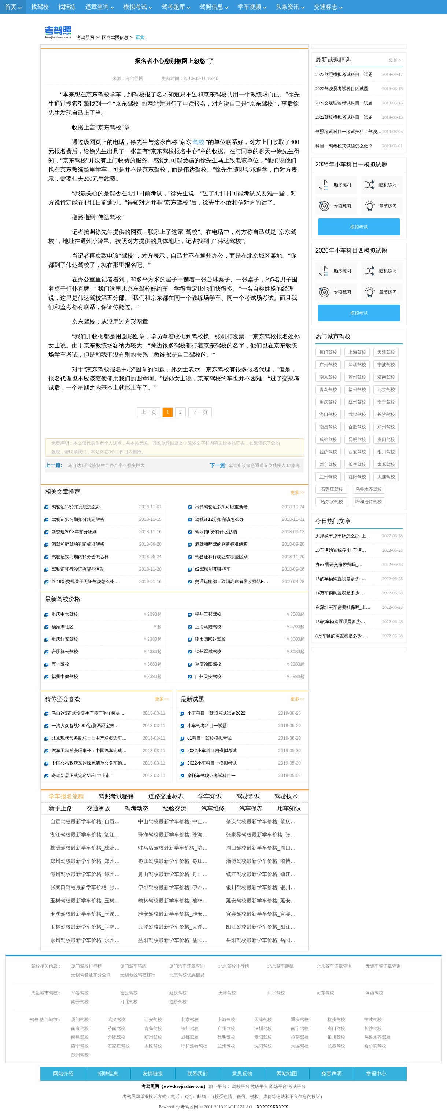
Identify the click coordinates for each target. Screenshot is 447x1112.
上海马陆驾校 (208, 626)
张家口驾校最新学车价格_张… (85, 887)
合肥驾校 (357, 427)
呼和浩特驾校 (368, 501)
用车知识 (289, 808)
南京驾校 (328, 377)
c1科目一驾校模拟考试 (209, 738)
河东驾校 (325, 992)
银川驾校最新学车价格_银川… (261, 887)
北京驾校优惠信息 (186, 974)
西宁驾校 (328, 464)
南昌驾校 (328, 427)
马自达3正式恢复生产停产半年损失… (88, 713)
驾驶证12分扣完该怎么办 (76, 506)
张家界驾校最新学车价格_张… (261, 834)
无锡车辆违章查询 (383, 966)
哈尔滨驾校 (332, 501)
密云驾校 (129, 992)
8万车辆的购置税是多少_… (359, 636)
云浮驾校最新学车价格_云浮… (173, 927)
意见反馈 (242, 1073)
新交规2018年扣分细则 (74, 531)
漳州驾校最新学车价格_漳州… (85, 874)
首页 (10, 7)
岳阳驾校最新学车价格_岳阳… (261, 940)
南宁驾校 (386, 402)
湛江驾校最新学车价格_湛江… (85, 834)
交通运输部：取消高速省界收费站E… (231, 581)
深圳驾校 (357, 364)
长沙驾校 (386, 414)
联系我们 (197, 1073)
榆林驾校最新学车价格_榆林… (173, 900)
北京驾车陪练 (280, 966)
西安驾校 (357, 451)
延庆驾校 (178, 992)
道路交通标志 (166, 796)
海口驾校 (328, 414)
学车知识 (210, 796)
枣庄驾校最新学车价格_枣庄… (173, 861)
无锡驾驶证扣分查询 (91, 974)
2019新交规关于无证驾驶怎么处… (85, 581)
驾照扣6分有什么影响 (216, 531)
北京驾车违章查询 (334, 966)
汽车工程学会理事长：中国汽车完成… (89, 750)
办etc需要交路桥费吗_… (359, 564)
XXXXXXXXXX (272, 1106)
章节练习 (388, 206)
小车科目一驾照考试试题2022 (216, 713)
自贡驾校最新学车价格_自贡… (85, 821)
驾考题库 (173, 7)
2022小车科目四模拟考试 (212, 750)
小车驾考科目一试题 (207, 725)
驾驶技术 (286, 796)
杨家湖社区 (63, 626)
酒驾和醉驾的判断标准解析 (78, 544)
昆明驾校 (357, 439)
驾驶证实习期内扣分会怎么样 (80, 556)
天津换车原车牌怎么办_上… (359, 536)
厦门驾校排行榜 (86, 966)
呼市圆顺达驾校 (210, 639)
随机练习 (388, 184)
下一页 (200, 412)
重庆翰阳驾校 (208, 664)
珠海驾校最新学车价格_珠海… (173, 834)
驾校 (198, 142)
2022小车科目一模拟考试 (212, 763)
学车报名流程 (66, 796)
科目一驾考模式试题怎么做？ (359, 146)
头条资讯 (287, 7)
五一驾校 (60, 664)
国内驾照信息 (115, 37)
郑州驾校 (386, 427)
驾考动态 (136, 808)
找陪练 (67, 7)
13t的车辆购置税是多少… (359, 622)
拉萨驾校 (328, 451)
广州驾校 (328, 364)
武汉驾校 (357, 414)
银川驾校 (386, 451)
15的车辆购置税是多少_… (359, 579)
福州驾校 (357, 389)
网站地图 (287, 1073)
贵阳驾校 (386, 439)
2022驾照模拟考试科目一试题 (359, 74)
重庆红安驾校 (65, 639)
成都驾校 (328, 439)
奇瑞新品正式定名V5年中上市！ (83, 775)
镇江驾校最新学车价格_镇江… (261, 874)
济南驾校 (386, 377)
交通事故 (98, 808)
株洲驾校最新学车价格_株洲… (85, 848)
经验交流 (174, 808)
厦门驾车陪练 (133, 966)
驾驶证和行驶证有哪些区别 (78, 569)
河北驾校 (129, 1001)
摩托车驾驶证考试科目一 (211, 775)
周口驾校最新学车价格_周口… (261, 848)
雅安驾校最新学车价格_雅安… (173, 914)
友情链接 (153, 1073)
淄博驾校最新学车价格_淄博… (261, 861)
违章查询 (97, 7)
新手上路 (60, 808)
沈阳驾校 (357, 476)
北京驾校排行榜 (233, 966)
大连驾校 (386, 476)
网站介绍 (63, 1073)
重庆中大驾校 (65, 614)
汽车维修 (213, 808)
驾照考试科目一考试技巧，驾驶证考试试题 (359, 132)
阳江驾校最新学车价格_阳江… (261, 927)
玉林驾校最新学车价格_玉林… (85, 927)
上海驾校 (357, 352)
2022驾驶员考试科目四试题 (359, 89)
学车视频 (249, 7)
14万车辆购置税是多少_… (359, 593)
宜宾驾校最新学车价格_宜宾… (261, 914)
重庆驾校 (328, 402)
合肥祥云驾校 (65, 651)
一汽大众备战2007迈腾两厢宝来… (85, 725)
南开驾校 (80, 1001)
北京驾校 (386, 389)
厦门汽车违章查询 (186, 966)
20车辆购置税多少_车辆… (359, 550)
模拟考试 (135, 7)
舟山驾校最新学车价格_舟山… (173, 874)
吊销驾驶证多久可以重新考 (221, 506)
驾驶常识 (248, 796)
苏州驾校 (357, 377)
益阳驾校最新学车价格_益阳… (173, 940)
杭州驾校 (357, 402)
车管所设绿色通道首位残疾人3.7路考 (264, 465)
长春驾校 (357, 464)
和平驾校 (276, 992)
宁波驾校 (386, 364)
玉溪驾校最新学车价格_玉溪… (85, 914)
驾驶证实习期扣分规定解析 (78, 519)
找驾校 (40, 7)
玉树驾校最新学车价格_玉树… (85, 900)
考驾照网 (85, 37)
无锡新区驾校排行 (137, 974)
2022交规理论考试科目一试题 (359, 103)
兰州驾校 (328, 476)
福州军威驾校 (208, 651)
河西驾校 (374, 992)
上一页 (148, 412)
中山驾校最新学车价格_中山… (173, 821)
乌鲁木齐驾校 (368, 489)
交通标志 (325, 7)
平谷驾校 (80, 992)
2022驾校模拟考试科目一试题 (359, 117)
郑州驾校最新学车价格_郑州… (85, 861)
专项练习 (342, 206)
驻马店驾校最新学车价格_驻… (173, 848)
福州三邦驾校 (208, 614)
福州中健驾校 (65, 676)
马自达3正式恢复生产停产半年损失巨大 (106, 465)
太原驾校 (386, 464)
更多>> (297, 492)
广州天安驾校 (208, 676)
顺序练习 (342, 184)
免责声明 (331, 1073)
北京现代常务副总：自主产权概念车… (89, 738)
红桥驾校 (178, 1001)
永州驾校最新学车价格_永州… (85, 940)
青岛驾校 (328, 389)
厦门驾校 (328, 352)
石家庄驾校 (332, 489)
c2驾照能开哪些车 (212, 569)
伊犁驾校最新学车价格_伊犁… (173, 887)
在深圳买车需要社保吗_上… (359, 607)
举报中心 (376, 1073)
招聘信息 (108, 1073)
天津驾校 (386, 352)
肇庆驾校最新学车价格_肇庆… (261, 821)
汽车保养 (251, 808)
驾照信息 (211, 7)
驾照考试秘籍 (116, 796)
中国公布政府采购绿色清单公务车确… (89, 763)
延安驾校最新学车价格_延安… (261, 900)
